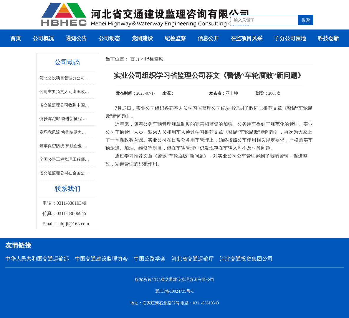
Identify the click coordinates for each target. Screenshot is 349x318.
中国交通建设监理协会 (101, 259)
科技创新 (328, 38)
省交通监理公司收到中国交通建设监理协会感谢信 (64, 105)
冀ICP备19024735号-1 (174, 291)
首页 (15, 38)
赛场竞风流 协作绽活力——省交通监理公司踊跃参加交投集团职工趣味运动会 (64, 132)
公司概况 (43, 38)
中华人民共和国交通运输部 (37, 259)
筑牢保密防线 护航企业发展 (64, 146)
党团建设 (142, 38)
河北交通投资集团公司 (246, 259)
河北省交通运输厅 (192, 259)
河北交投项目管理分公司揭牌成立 (64, 78)
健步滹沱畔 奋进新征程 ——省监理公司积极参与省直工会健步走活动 (64, 119)
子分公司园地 (290, 38)
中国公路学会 (150, 259)
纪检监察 (175, 38)
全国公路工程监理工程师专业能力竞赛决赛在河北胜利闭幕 (64, 159)
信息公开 (208, 38)
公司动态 (109, 38)
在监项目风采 (246, 38)
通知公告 (76, 38)
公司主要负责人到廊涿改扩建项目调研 (64, 91)
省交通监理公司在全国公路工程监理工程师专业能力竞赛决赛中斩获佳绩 (64, 173)
